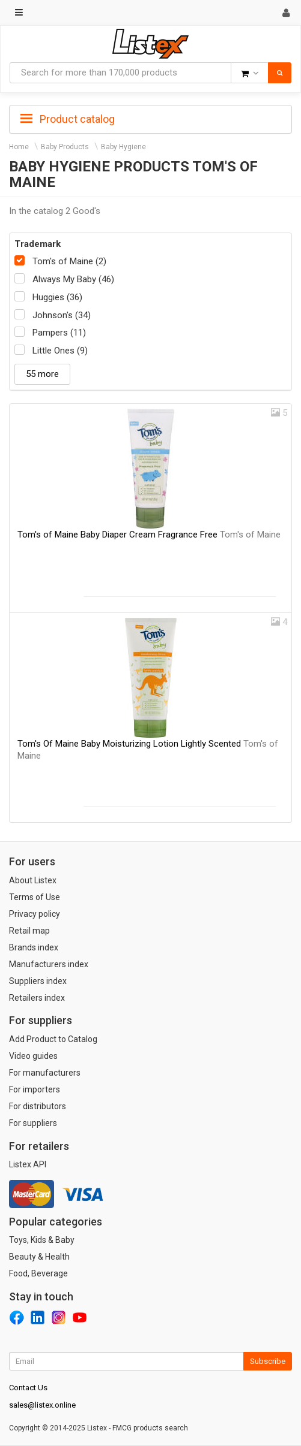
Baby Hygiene (123, 147)
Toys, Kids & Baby (41, 1240)
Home (19, 147)
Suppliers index (38, 981)
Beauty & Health (39, 1256)
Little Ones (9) (60, 350)
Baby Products (65, 147)
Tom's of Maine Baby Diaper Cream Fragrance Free (149, 534)
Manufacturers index (48, 964)
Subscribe (267, 1361)
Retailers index (37, 998)
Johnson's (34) (61, 315)
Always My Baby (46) (73, 279)
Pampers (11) (59, 332)
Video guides (33, 1056)
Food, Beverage (38, 1273)
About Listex (32, 880)
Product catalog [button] (67, 119)
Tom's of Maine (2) (69, 261)
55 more (42, 374)
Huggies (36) (57, 297)
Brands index (33, 947)
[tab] (150, 118)
